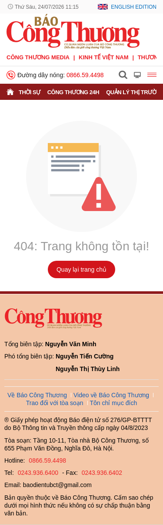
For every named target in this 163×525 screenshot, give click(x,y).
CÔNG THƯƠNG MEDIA (38, 57)
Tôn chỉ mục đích (113, 402)
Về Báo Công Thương (37, 395)
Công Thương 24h (73, 92)
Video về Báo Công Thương (111, 395)
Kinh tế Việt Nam (103, 57)
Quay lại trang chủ (81, 269)
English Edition (133, 7)
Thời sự (29, 92)
